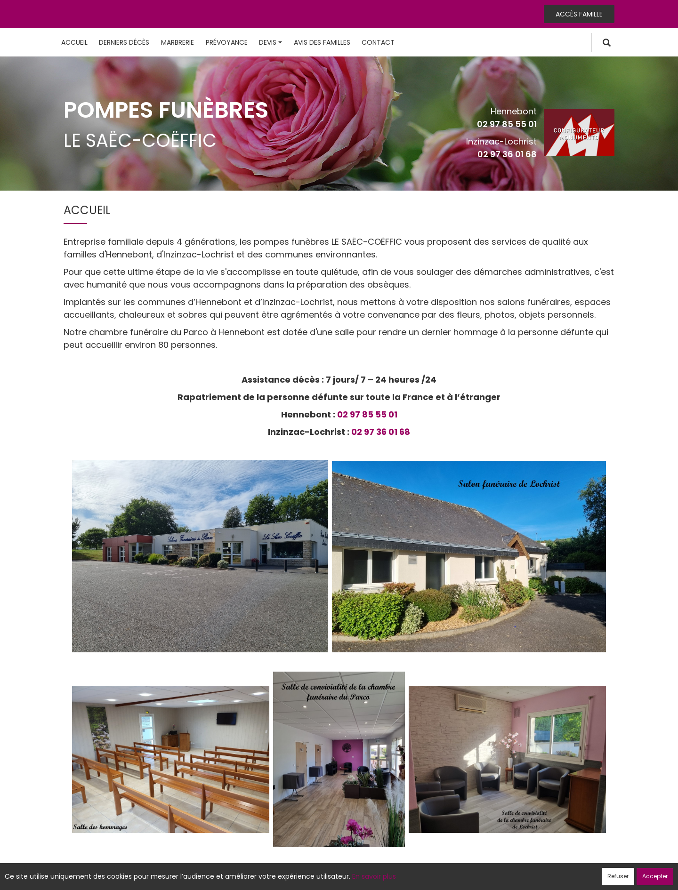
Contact (378, 42)
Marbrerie (177, 42)
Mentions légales (429, 877)
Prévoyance (227, 42)
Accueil (74, 42)
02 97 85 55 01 (507, 124)
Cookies (381, 877)
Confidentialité (336, 877)
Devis (270, 42)
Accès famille (579, 14)
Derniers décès (124, 42)
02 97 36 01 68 (507, 154)
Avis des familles (322, 42)
